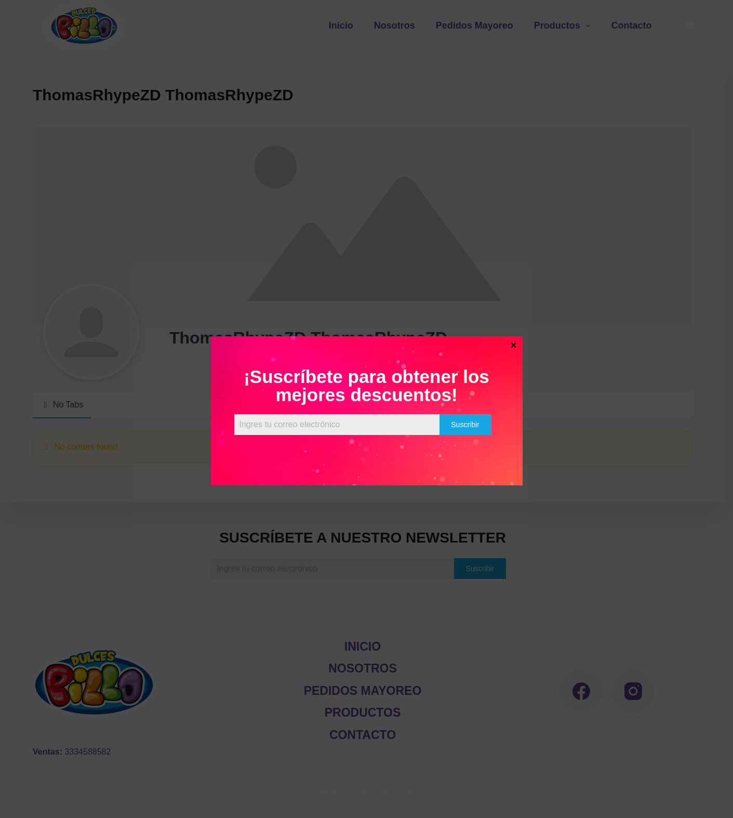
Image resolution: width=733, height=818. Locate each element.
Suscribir (465, 424)
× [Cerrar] (514, 344)
